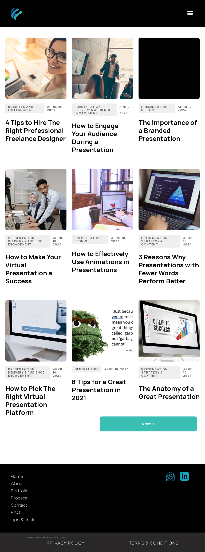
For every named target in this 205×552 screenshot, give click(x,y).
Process (19, 498)
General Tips (86, 369)
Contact (19, 505)
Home (17, 476)
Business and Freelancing (20, 108)
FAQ (15, 512)
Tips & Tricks (24, 519)
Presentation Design (154, 108)
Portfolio (20, 491)
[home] (16, 13)
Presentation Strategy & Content (154, 241)
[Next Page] (148, 423)
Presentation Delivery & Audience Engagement (92, 110)
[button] (190, 13)
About (17, 483)
